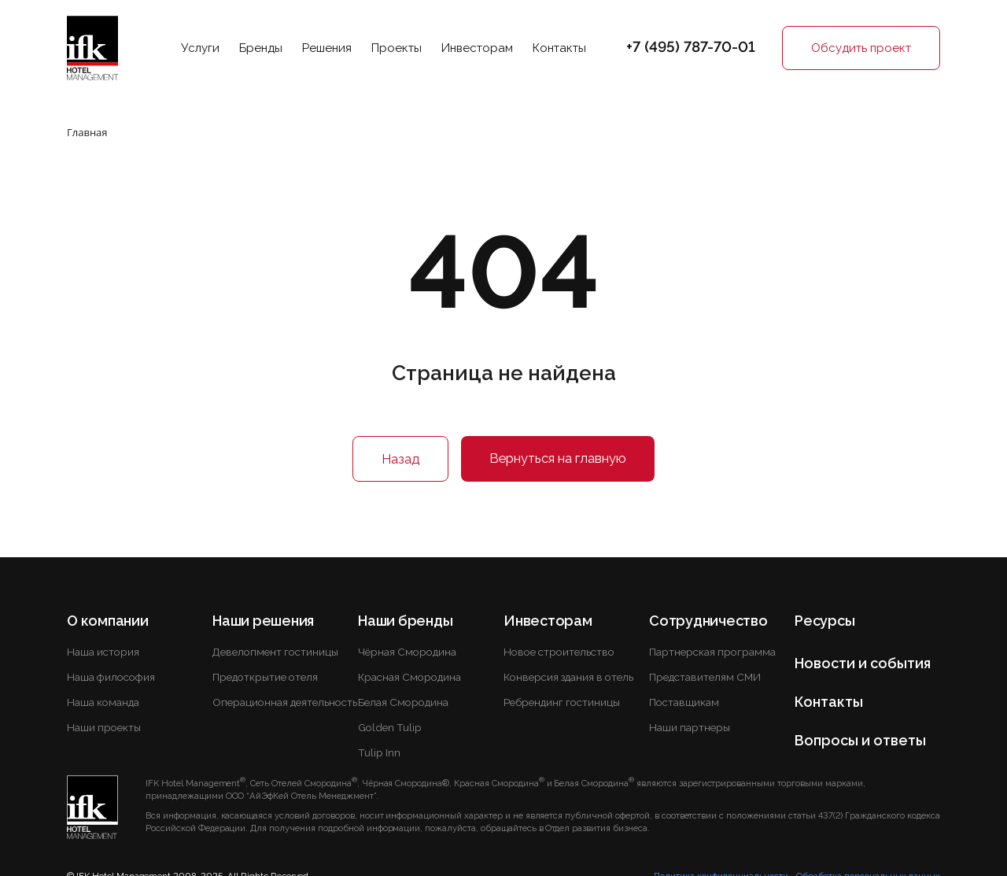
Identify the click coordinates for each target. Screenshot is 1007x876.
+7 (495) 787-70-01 (690, 46)
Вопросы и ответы (860, 740)
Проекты (396, 48)
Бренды (260, 48)
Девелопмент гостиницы (275, 651)
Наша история (103, 651)
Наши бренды (405, 620)
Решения (327, 48)
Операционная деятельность (284, 702)
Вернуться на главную (557, 458)
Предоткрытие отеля (265, 677)
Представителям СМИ (705, 677)
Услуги (200, 48)
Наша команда (103, 702)
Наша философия (111, 677)
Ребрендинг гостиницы (562, 702)
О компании (108, 620)
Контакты (559, 48)
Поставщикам (684, 702)
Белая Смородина (403, 702)
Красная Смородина (409, 677)
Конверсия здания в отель (568, 677)
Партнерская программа (712, 651)
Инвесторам (477, 48)
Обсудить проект (861, 48)
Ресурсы (824, 620)
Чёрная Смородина (407, 651)
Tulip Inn (379, 752)
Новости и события (863, 663)
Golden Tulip (390, 727)
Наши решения (263, 620)
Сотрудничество (708, 620)
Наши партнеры (689, 727)
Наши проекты (104, 727)
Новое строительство (559, 651)
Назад (400, 459)
